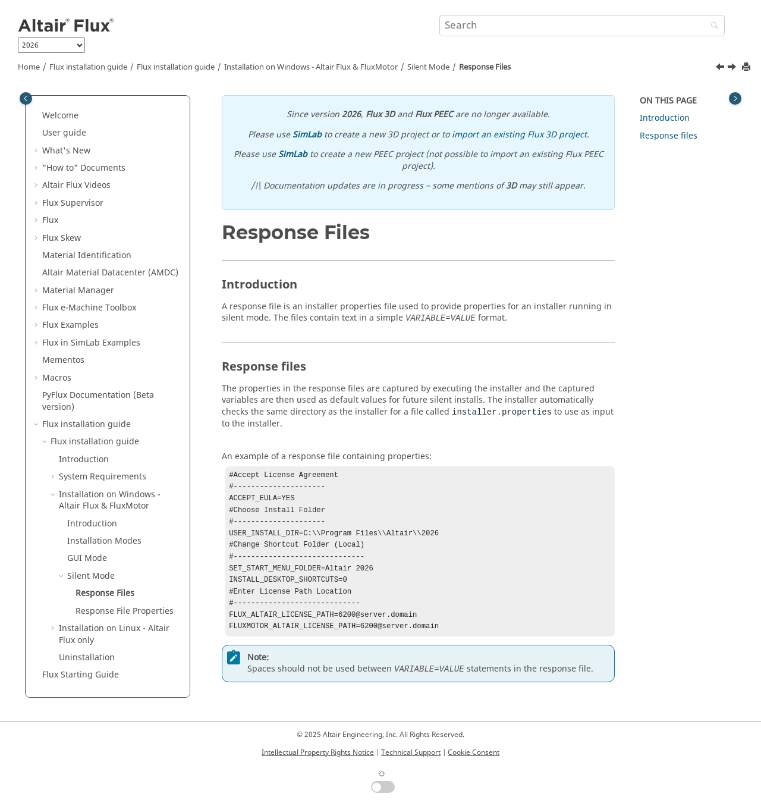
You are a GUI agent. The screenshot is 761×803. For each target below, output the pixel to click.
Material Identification (86, 255)
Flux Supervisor (72, 203)
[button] (37, 116)
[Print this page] (747, 67)
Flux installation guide (88, 67)
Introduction (84, 459)
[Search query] (582, 25)
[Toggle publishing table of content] (26, 98)
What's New (66, 151)
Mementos (63, 360)
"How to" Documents (83, 168)
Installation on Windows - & (311, 67)
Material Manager (78, 290)
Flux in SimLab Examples (91, 343)
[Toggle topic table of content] (735, 98)
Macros (56, 378)
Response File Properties (125, 611)
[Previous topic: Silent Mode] (721, 68)
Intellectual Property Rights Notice (318, 752)
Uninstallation (87, 657)
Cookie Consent (473, 752)
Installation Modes (104, 541)
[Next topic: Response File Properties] (733, 68)
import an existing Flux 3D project (519, 134)
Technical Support (411, 752)
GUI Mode (87, 558)
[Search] (711, 26)
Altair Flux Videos (76, 185)
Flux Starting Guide (80, 675)
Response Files (485, 67)
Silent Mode (428, 67)
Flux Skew (61, 238)
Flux (50, 220)
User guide (64, 133)
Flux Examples (70, 325)
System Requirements (102, 476)
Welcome (60, 115)
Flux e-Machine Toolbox (89, 308)
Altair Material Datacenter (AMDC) (110, 272)
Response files (668, 136)
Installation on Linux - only (114, 634)
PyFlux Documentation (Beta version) (98, 401)
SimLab (307, 134)
